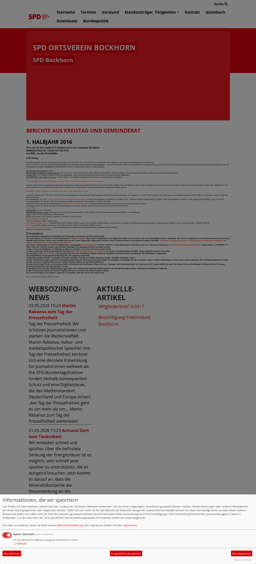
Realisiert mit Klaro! (243, 559)
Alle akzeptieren (241, 553)
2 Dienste (19, 543)
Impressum (130, 525)
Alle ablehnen (12, 553)
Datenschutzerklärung (70, 525)
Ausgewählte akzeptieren (126, 553)
